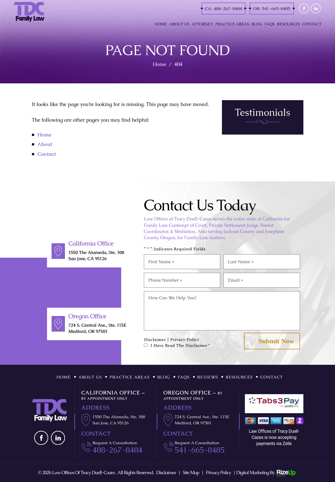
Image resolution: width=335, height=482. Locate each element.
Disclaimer (155, 339)
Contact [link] (47, 154)
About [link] (45, 144)
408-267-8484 (228, 8)
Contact (312, 24)
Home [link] (45, 134)
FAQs (269, 24)
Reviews (207, 377)
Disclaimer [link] (166, 472)
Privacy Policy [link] (218, 472)
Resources (288, 24)
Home (161, 24)
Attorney (202, 24)
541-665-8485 (276, 8)
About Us (179, 24)
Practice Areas (232, 24)
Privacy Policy (184, 339)
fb (304, 8)
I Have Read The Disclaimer (180, 345)
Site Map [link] (191, 472)
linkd (315, 8)
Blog (256, 24)
